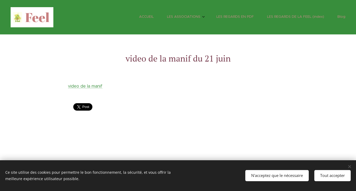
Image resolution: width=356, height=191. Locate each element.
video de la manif (85, 86)
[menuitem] (292, 17)
